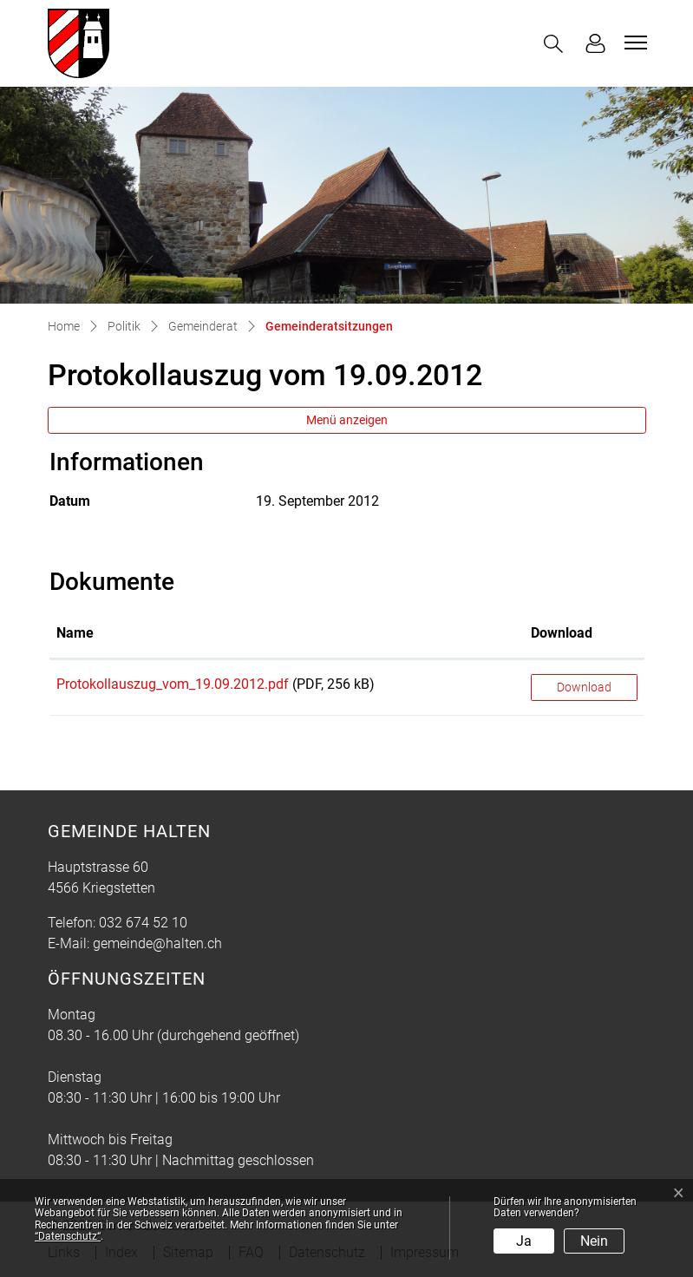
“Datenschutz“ (68, 1236)
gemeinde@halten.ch (157, 943)
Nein (594, 1241)
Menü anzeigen (347, 420)
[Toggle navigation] (633, 42)
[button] (557, 44)
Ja (524, 1241)
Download (584, 687)
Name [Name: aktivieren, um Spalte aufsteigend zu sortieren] (75, 633)
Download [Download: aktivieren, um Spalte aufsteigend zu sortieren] (561, 633)
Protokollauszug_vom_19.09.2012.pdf (172, 684)
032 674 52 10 (143, 922)
